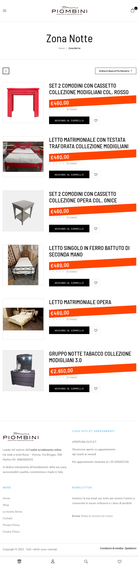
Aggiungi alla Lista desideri (96, 120)
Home (62, 48)
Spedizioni (130, 548)
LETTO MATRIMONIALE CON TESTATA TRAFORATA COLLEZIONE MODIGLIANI (89, 142)
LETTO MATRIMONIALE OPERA (80, 302)
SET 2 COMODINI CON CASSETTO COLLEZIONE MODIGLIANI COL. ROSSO (89, 88)
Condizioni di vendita (111, 548)
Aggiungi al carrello (69, 120)
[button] (132, 10)
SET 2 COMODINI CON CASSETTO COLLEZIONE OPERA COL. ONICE (83, 196)
